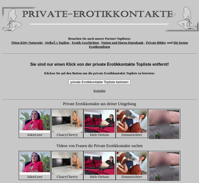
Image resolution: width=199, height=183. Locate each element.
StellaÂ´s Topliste (57, 42)
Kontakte (99, 91)
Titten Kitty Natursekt (27, 42)
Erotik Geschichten (85, 42)
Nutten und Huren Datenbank (122, 42)
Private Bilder (155, 42)
